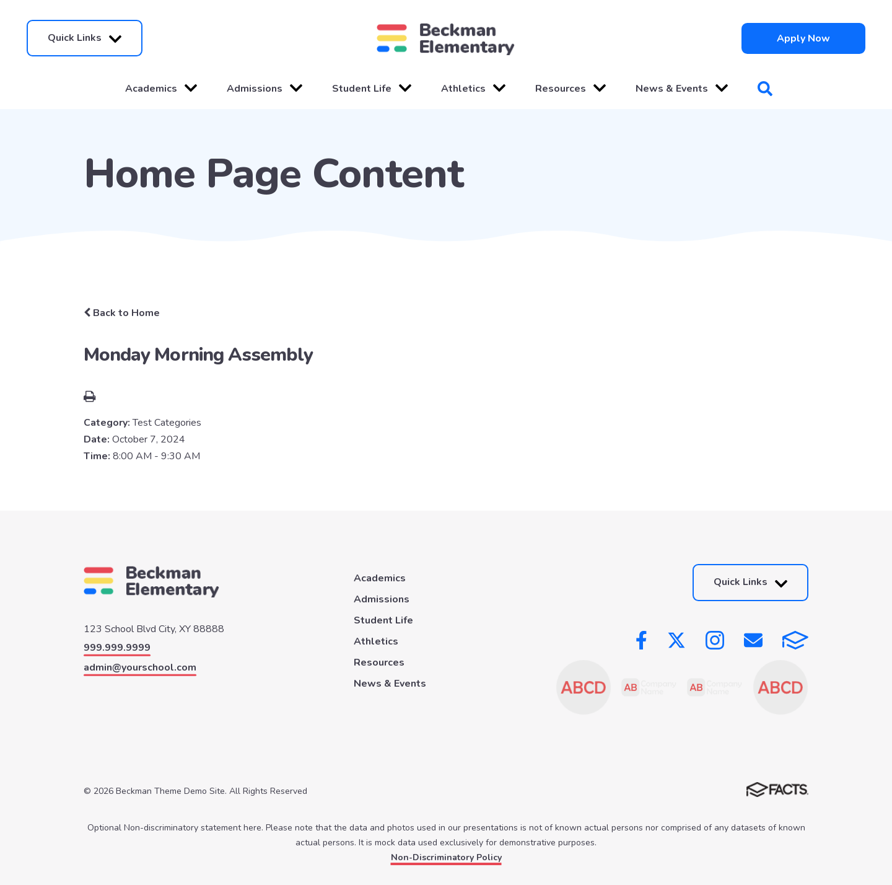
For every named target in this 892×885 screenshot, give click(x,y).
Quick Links (84, 38)
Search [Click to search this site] (765, 88)
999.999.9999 (117, 647)
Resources (570, 88)
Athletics (473, 88)
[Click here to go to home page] (445, 38)
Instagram (715, 640)
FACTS (795, 640)
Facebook (641, 640)
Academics (161, 88)
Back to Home (122, 313)
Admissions (264, 88)
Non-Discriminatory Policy (446, 857)
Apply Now (803, 38)
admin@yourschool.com (140, 667)
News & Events (682, 88)
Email (753, 640)
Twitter (676, 640)
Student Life (371, 88)
